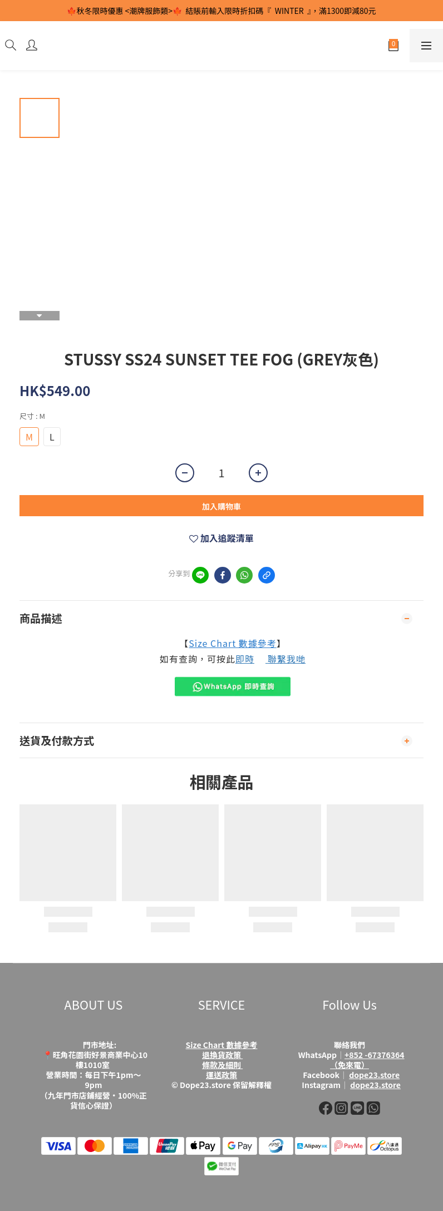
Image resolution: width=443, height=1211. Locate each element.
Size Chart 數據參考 (233, 643)
